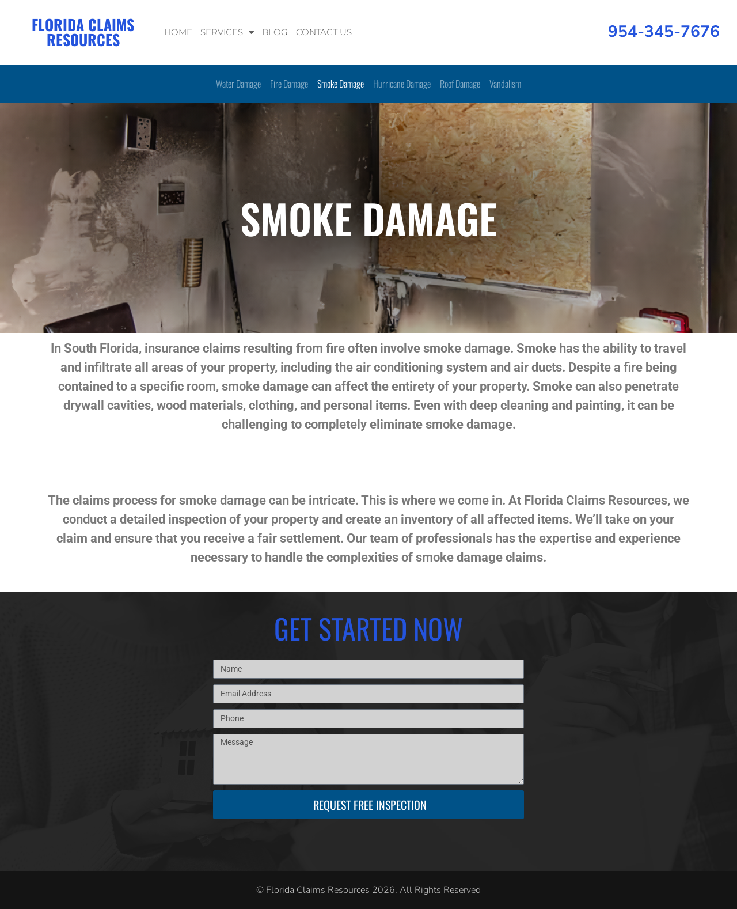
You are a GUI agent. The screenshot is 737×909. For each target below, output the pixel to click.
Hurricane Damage (402, 83)
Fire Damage (289, 83)
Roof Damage (460, 83)
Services (227, 32)
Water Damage (238, 83)
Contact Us (324, 31)
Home (178, 31)
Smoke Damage (340, 83)
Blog (275, 31)
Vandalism (505, 83)
